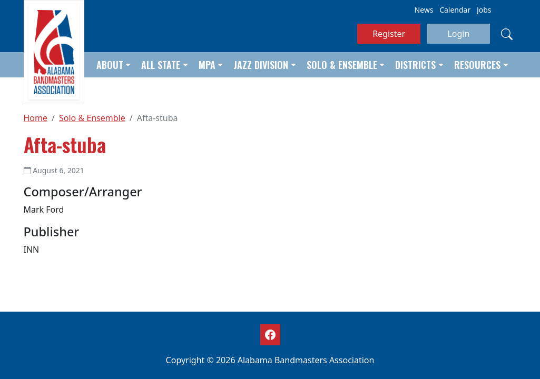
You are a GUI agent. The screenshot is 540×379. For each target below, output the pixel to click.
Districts (415, 65)
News (424, 10)
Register (388, 33)
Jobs (484, 10)
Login (458, 33)
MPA (207, 65)
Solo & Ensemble (342, 65)
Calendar (454, 10)
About (109, 65)
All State (160, 65)
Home (36, 118)
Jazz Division (260, 65)
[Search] (507, 34)
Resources (477, 65)
